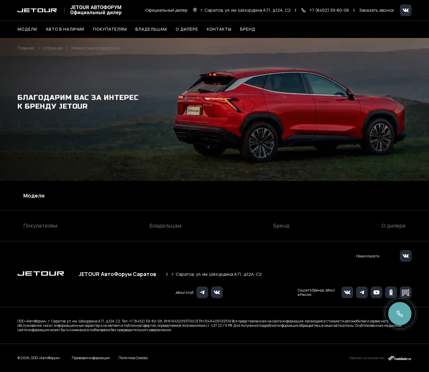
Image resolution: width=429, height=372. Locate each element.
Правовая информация (91, 358)
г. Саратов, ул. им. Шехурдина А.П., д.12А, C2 (217, 274)
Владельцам (165, 225)
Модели (34, 195)
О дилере (187, 29)
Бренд (281, 225)
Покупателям (40, 225)
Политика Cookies (133, 358)
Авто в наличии (65, 29)
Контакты (219, 29)
